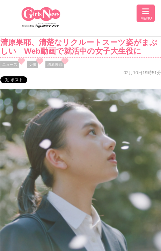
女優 (32, 64)
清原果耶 (55, 64)
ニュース (9, 64)
